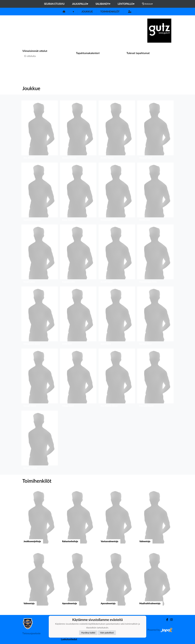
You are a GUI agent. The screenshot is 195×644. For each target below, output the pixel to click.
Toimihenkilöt (109, 11)
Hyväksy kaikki (88, 632)
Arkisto (147, 3)
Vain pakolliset (107, 632)
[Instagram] (170, 619)
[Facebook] (166, 619)
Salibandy (102, 3)
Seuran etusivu (54, 3)
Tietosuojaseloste (31, 633)
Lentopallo (126, 3)
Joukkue (87, 11)
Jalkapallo (80, 3)
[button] (39, 130)
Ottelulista (29, 66)
